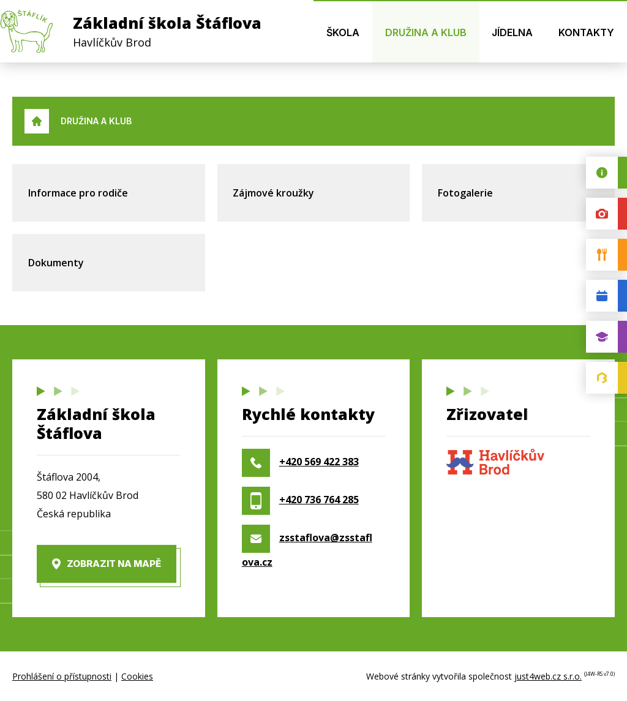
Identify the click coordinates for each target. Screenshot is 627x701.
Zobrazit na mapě (114, 563)
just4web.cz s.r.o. (548, 676)
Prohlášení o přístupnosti (61, 676)
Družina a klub (96, 121)
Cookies (137, 676)
